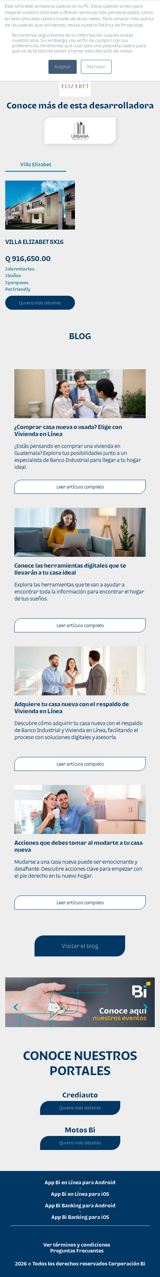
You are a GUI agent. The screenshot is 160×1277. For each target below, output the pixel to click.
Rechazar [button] (96, 66)
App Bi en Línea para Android (80, 1182)
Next (144, 1007)
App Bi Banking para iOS (80, 1217)
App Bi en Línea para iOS (80, 1194)
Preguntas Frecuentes (77, 1251)
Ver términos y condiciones (76, 1245)
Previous (15, 1007)
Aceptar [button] (62, 66)
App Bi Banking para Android (80, 1205)
